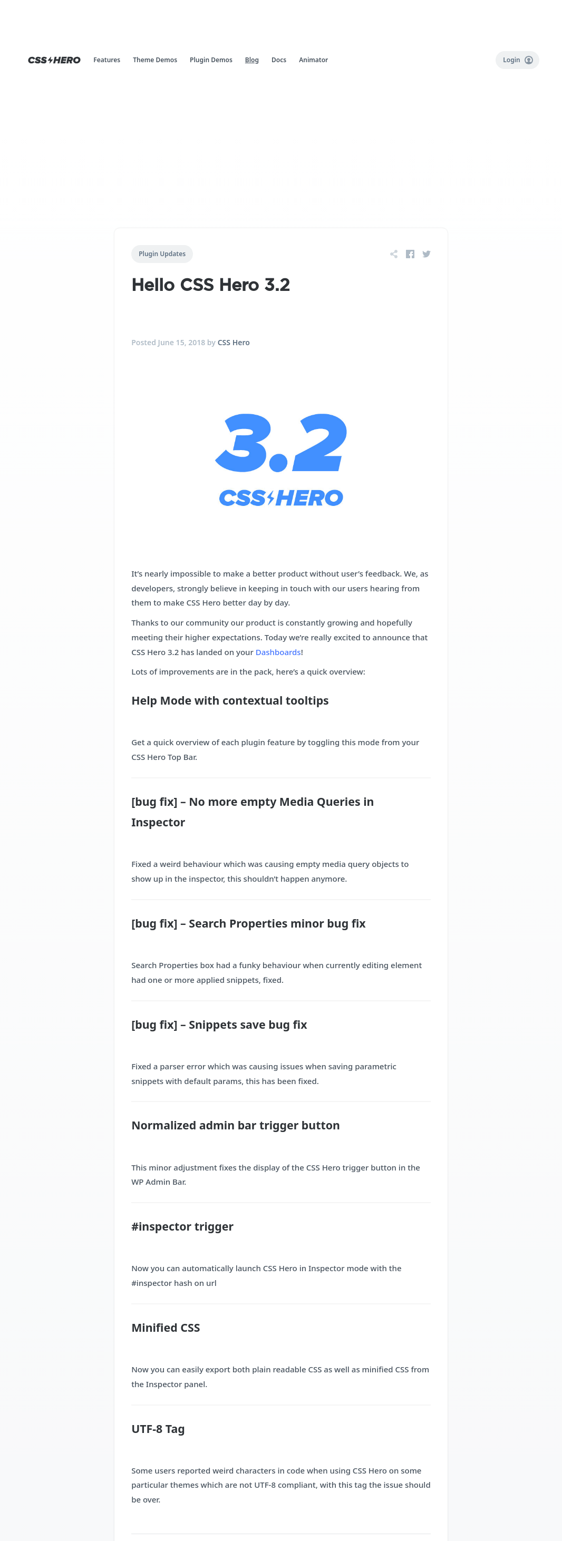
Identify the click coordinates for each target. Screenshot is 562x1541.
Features (106, 59)
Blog (252, 59)
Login (518, 59)
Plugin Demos (211, 59)
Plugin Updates (162, 253)
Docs (279, 59)
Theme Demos (155, 59)
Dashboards (278, 652)
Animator (313, 59)
